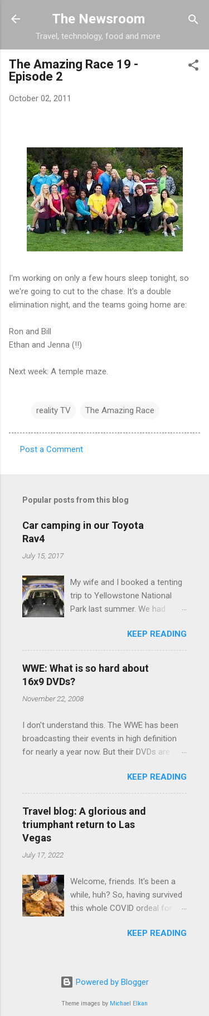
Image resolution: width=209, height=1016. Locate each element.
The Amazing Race (119, 410)
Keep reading (157, 634)
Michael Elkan (129, 1003)
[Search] (193, 20)
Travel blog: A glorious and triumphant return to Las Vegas (84, 824)
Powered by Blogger (104, 982)
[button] (193, 65)
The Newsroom (98, 19)
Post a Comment (51, 449)
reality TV (53, 410)
